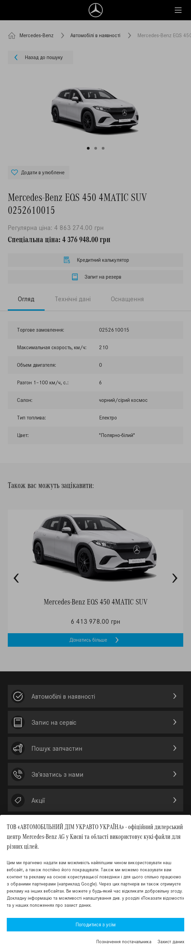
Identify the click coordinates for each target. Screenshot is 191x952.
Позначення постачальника (123, 942)
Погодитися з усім (95, 924)
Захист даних (171, 942)
